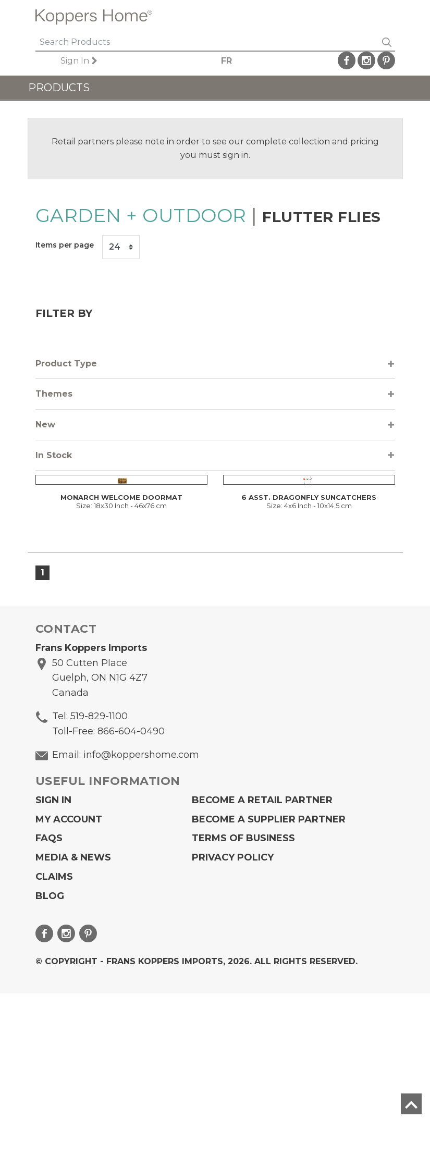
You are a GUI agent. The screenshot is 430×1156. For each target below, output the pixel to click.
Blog (49, 1058)
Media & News (73, 1020)
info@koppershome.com (141, 917)
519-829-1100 (99, 878)
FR (226, 61)
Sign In (74, 61)
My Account (68, 982)
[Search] (206, 43)
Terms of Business (243, 1001)
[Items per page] (121, 247)
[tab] (215, 364)
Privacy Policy (233, 1020)
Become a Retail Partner (262, 962)
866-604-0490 (131, 894)
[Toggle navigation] (383, 17)
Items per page (64, 245)
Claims (54, 1039)
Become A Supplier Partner (269, 982)
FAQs (49, 1001)
